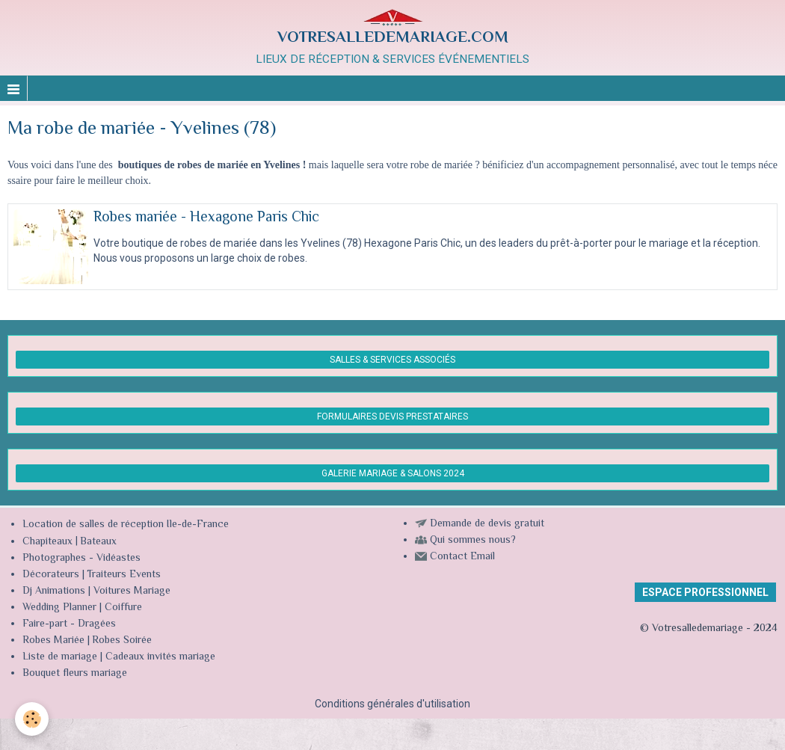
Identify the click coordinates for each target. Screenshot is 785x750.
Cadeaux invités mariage (160, 657)
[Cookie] (32, 719)
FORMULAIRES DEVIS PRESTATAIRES (392, 416)
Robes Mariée (53, 641)
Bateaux (98, 542)
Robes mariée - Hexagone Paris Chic (206, 218)
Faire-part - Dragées (69, 624)
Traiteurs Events (124, 575)
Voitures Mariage (131, 591)
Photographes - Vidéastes (81, 558)
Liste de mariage (59, 657)
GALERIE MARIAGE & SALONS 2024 (392, 473)
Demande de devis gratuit (487, 524)
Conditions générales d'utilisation (392, 704)
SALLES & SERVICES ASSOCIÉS (392, 359)
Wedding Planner (59, 608)
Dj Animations (53, 591)
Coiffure (125, 608)
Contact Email (462, 557)
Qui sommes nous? (473, 540)
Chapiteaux (47, 542)
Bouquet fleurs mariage (74, 674)
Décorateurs (50, 575)
